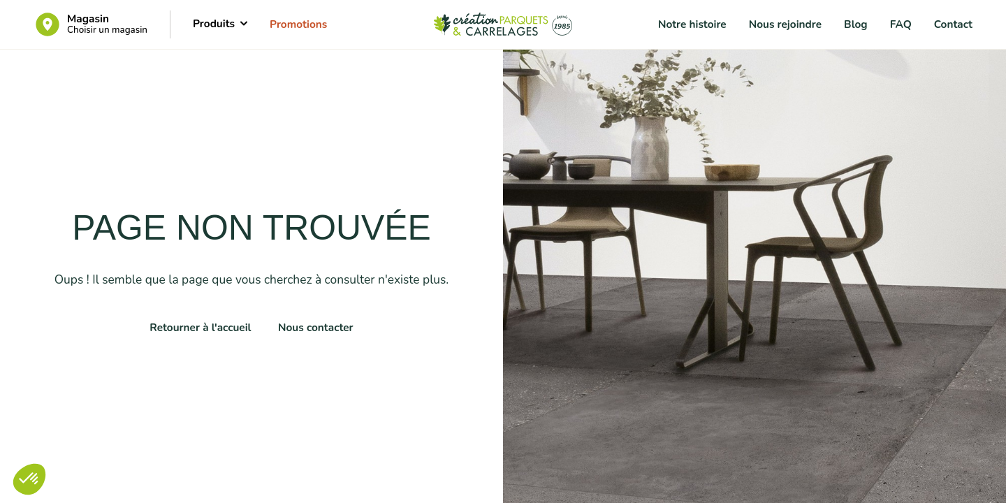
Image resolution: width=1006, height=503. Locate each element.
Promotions (298, 24)
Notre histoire (692, 24)
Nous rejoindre (785, 24)
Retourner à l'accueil (200, 327)
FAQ (901, 24)
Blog (856, 24)
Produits (220, 23)
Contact (953, 24)
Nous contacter (315, 327)
